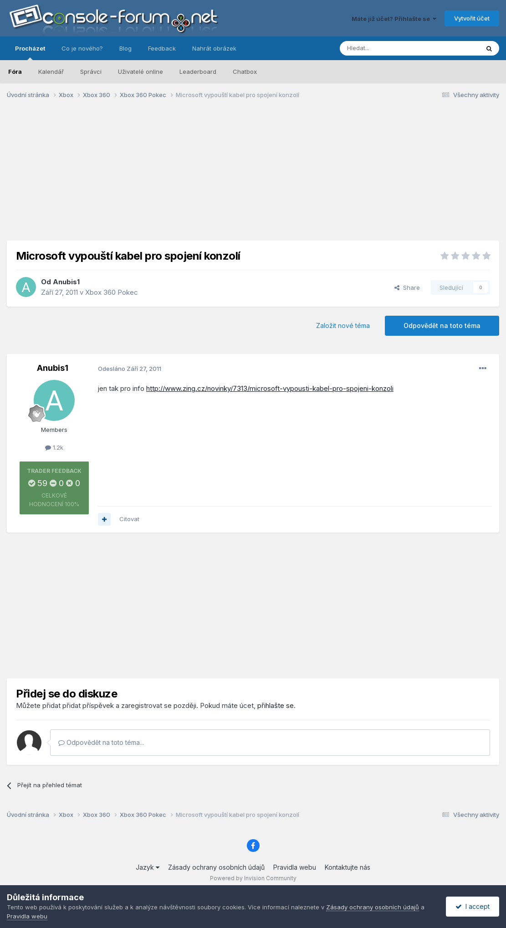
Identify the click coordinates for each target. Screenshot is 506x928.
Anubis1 (66, 281)
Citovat (129, 519)
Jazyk (147, 867)
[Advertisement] (253, 177)
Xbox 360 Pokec (111, 292)
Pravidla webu (294, 867)
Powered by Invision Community (253, 878)
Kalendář (51, 71)
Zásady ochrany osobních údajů (216, 867)
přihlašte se (275, 705)
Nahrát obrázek (214, 48)
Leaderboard (197, 71)
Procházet (30, 52)
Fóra (15, 71)
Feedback (162, 48)
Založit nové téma (343, 325)
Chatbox (245, 71)
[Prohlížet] (387, 48)
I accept (472, 906)
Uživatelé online (140, 71)
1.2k (54, 447)
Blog (125, 48)
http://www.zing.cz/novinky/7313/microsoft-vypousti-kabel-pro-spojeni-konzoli (270, 388)
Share (407, 287)
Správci (91, 71)
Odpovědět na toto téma (442, 325)
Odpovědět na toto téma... (101, 742)
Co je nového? (82, 48)
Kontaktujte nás (347, 867)
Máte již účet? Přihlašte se (394, 18)
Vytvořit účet (472, 18)
